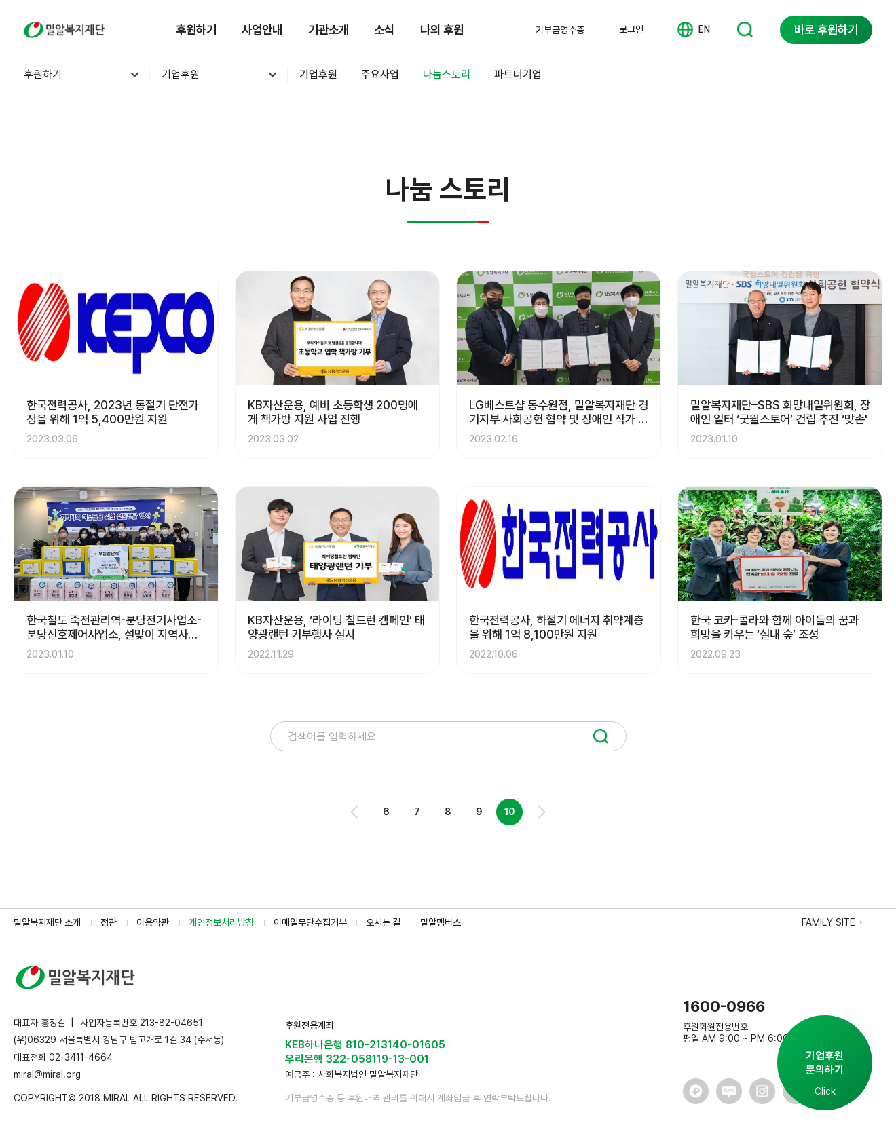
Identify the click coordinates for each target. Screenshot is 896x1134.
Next (541, 812)
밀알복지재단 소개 (47, 922)
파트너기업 (518, 74)
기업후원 (181, 74)
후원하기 (196, 29)
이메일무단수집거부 (310, 922)
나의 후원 (442, 29)
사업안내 (262, 29)
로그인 (631, 29)
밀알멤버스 (440, 922)
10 (509, 811)
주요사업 (380, 74)
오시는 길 (383, 922)
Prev (355, 812)
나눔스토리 (446, 74)
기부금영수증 (560, 29)
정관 (108, 922)
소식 (384, 29)
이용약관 (152, 922)
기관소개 (328, 29)
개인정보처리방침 (221, 922)
